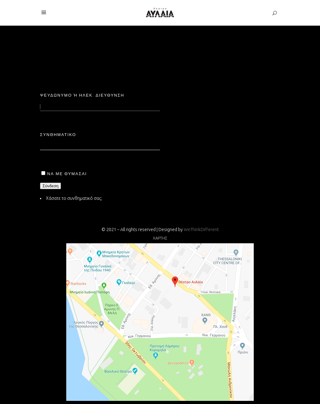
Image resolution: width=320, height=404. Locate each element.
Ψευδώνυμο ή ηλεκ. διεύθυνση (82, 95)
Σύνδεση (50, 186)
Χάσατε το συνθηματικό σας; (74, 198)
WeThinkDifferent (201, 229)
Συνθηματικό (58, 134)
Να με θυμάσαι (67, 173)
